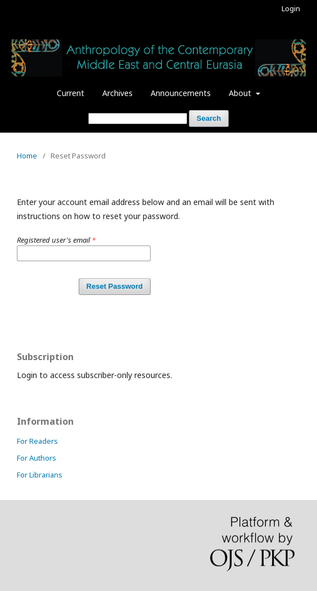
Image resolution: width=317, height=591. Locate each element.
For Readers (37, 441)
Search (209, 118)
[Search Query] (137, 119)
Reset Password (115, 286)
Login (291, 8)
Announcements (181, 93)
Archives (117, 93)
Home (27, 156)
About (241, 93)
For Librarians (39, 475)
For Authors (36, 458)
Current (70, 93)
